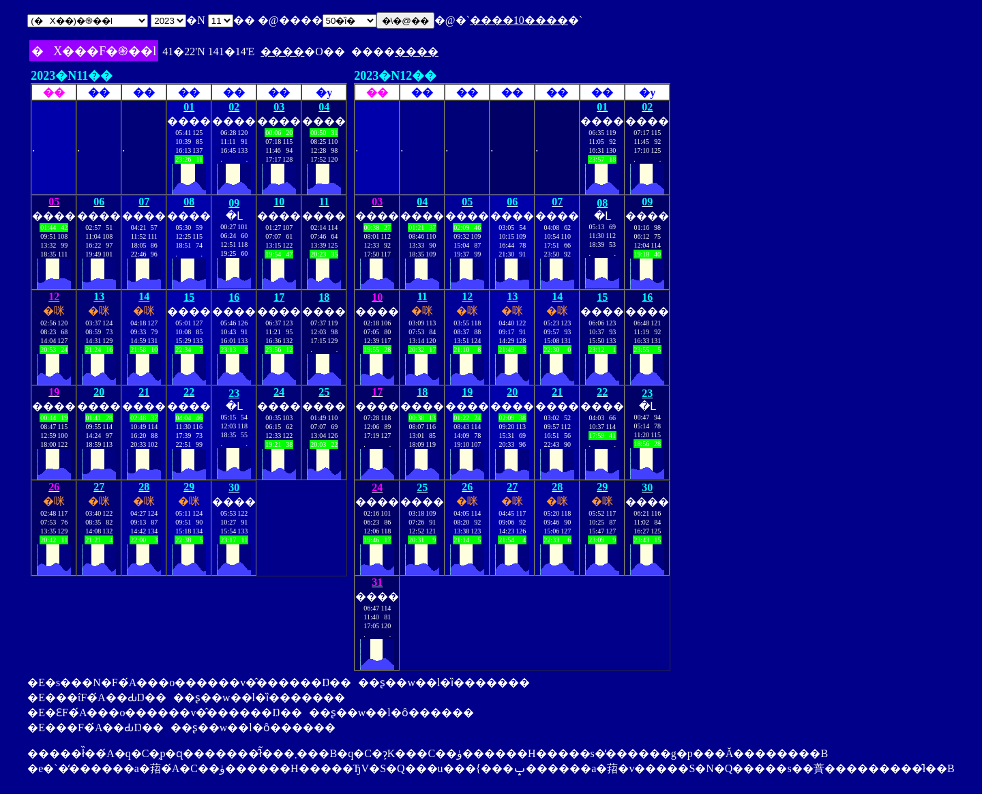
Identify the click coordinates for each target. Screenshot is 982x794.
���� (282, 51)
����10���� (519, 20)
